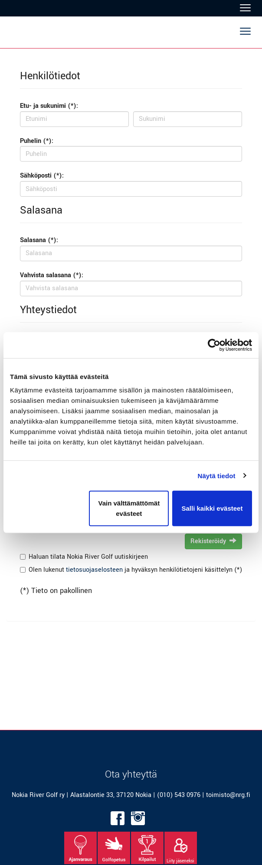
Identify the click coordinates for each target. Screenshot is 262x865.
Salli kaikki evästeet (211, 508)
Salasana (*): (39, 240)
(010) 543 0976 (178, 795)
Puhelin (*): (36, 141)
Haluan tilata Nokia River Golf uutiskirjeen (88, 556)
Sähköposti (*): (42, 175)
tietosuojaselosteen (94, 569)
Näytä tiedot (217, 475)
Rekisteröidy (213, 541)
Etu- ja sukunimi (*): (49, 105)
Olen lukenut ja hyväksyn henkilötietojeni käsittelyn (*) (135, 569)
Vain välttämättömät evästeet (129, 508)
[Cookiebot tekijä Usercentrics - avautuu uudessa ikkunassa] (214, 344)
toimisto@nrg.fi (228, 795)
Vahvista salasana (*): (51, 275)
